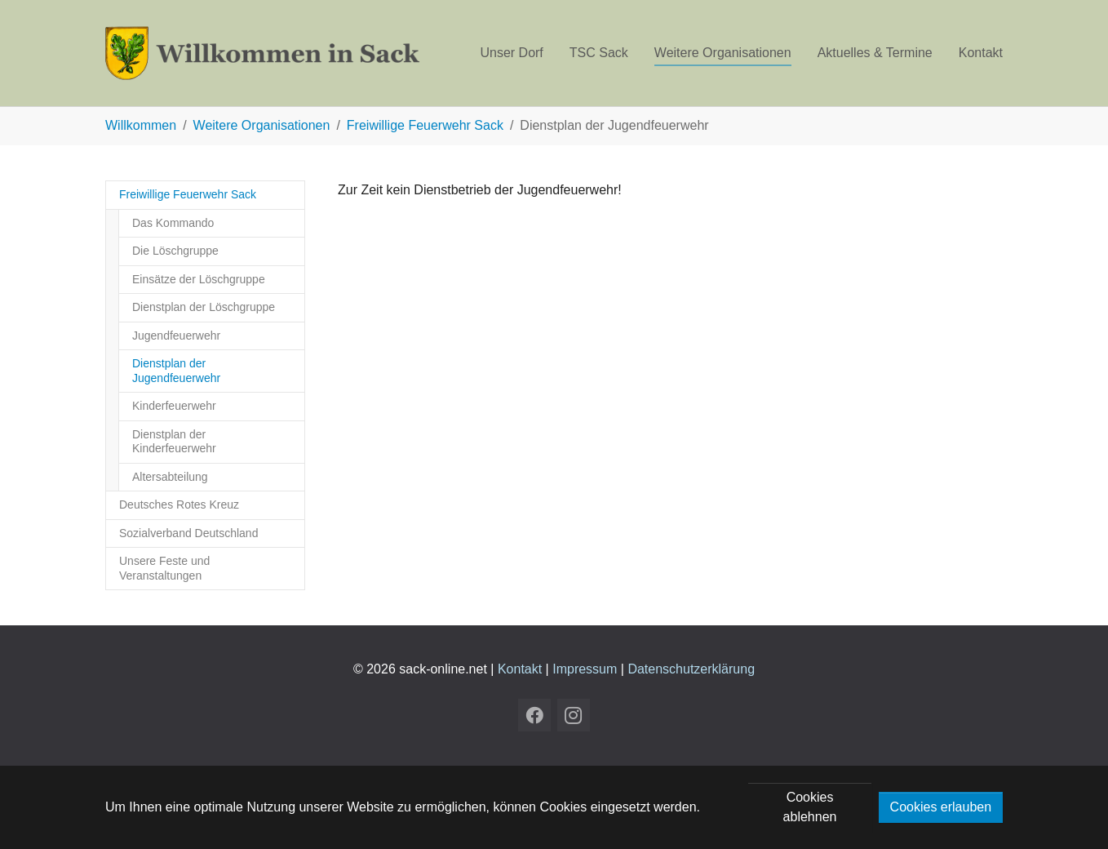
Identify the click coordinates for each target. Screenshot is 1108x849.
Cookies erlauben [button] (941, 807)
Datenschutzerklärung (691, 669)
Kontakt (520, 669)
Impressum (584, 669)
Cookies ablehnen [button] (810, 807)
